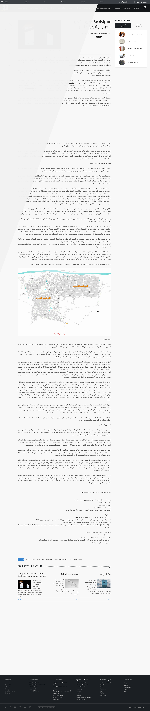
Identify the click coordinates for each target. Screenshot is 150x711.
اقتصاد (126, 685)
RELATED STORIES (123, 25)
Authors (7, 687)
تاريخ (125, 689)
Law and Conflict (58, 695)
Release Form (33, 687)
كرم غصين (102, 502)
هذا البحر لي (70, 83)
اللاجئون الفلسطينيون (60, 559)
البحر (70, 559)
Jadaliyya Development (83, 697)
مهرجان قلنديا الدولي (83, 65)
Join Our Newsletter (46, 707)
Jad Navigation (80, 699)
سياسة (126, 683)
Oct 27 (77, 599)
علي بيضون (102, 505)
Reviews (127, 8)
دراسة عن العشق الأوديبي (135, 48)
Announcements (81, 683)
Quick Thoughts (81, 687)
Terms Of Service (34, 691)
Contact (7, 693)
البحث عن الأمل (132, 41)
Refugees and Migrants (60, 683)
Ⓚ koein (142, 707)
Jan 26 (19, 599)
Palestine (64, 2)
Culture (55, 689)
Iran (45, 2)
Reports (78, 695)
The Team (8, 685)
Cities (54, 685)
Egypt (27, 2)
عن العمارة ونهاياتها (133, 62)
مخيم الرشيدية (30, 559)
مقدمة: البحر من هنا (70, 574)
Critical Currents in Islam (60, 687)
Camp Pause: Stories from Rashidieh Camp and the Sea (32, 574)
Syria (83, 2)
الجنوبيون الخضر (79, 517)
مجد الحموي (98, 507)
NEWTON (137, 8)
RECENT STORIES (139, 25)
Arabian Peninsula (105, 683)
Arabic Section (129, 680)
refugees (78, 559)
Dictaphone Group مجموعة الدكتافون (97, 33)
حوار (125, 692)
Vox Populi (56, 699)
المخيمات (49, 559)
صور (43, 559)
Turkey (101, 2)
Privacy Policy (33, 689)
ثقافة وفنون (127, 687)
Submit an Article (34, 683)
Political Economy (103, 8)
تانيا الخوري (87, 500)
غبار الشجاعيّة (131, 55)
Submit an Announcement (37, 685)
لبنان (38, 559)
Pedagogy (117, 8)
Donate (7, 689)
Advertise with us (10, 691)
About (7, 683)
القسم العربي (123, 2)
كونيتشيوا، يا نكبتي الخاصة (135, 34)
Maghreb (103, 695)
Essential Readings (82, 685)
